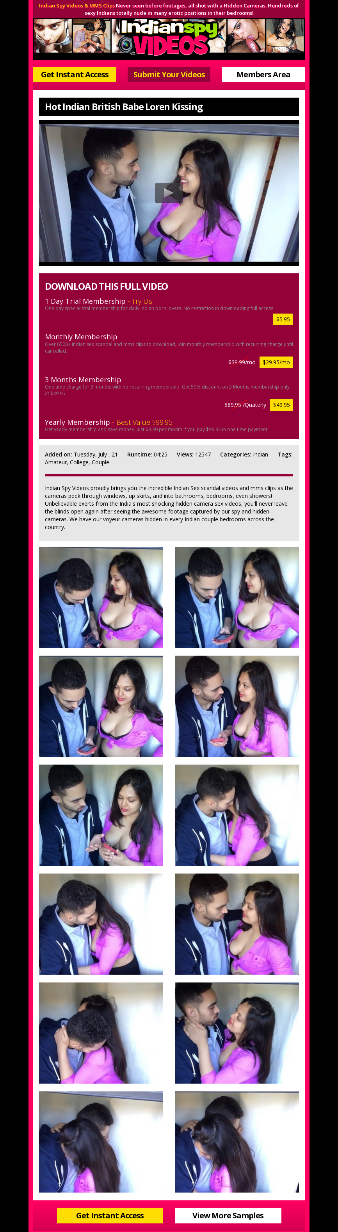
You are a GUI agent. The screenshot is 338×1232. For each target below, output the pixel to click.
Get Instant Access (75, 74)
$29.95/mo (276, 362)
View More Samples (227, 1215)
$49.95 (281, 404)
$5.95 (283, 319)
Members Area (263, 74)
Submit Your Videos (169, 74)
